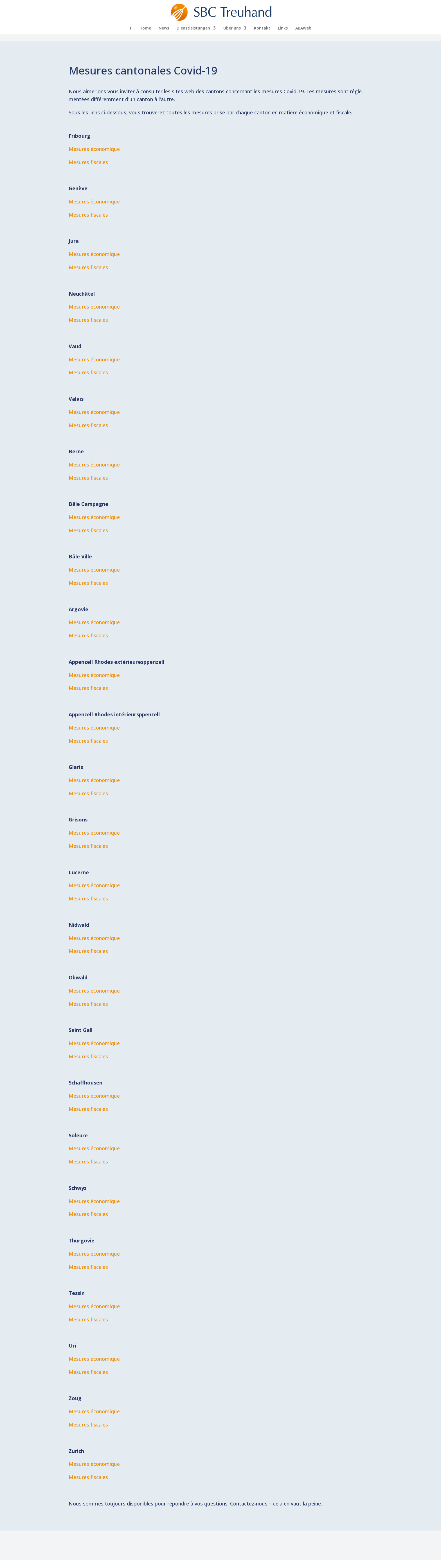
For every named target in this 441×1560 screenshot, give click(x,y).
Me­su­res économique (94, 149)
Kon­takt (262, 28)
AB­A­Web (303, 28)
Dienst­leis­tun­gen (193, 28)
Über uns (232, 28)
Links (283, 28)
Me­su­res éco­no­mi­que (94, 622)
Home (145, 28)
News (164, 28)
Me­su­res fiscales (88, 162)
